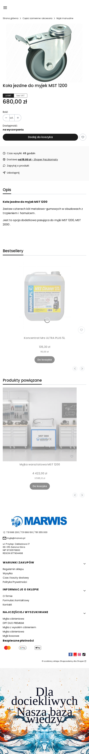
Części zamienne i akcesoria (37, 18)
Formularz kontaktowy (16, 600)
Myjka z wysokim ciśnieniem (19, 627)
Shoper (80, 661)
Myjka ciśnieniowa (13, 618)
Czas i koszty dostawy (16, 577)
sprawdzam (44, 730)
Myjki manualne (65, 18)
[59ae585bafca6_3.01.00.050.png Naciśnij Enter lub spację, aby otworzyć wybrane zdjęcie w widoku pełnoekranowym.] (44, 53)
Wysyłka (8, 573)
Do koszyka (44, 359)
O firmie (8, 596)
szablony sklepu (51, 661)
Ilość (5, 112)
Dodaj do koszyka (40, 137)
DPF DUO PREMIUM (13, 623)
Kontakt (7, 604)
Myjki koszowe (11, 636)
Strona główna (10, 18)
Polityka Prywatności (15, 582)
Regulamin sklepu (13, 569)
